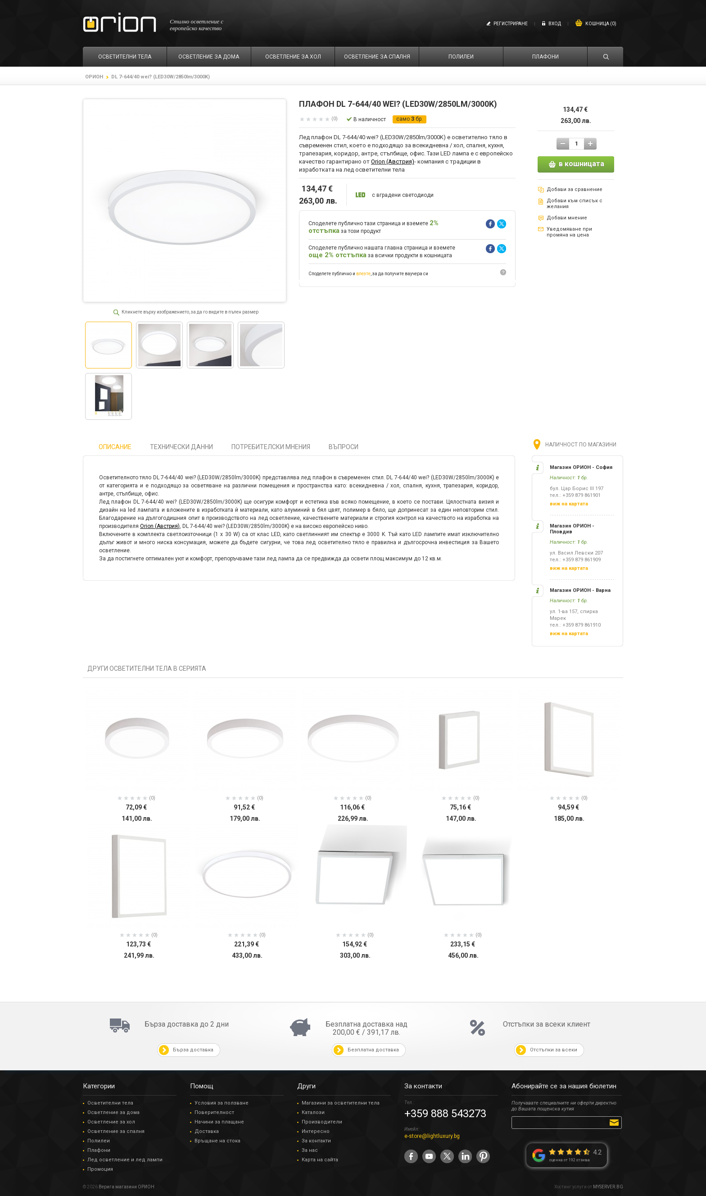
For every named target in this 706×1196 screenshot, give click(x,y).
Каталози (313, 1112)
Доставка (207, 1131)
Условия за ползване (222, 1103)
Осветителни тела (110, 1103)
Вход (554, 23)
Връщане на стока (217, 1141)
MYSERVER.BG (608, 1186)
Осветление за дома (113, 1112)
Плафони (98, 1150)
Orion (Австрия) (392, 161)
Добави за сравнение (574, 189)
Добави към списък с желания (574, 203)
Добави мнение (567, 218)
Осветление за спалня (116, 1131)
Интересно (316, 1131)
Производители (322, 1122)
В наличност (369, 119)
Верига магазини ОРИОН (126, 1186)
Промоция (100, 1169)
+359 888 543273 (445, 1113)
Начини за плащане (219, 1122)
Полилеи (98, 1141)
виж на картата (569, 504)
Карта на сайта (320, 1160)
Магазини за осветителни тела (341, 1103)
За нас (310, 1150)
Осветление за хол (111, 1122)
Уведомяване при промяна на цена (569, 232)
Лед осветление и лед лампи (125, 1160)
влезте (363, 273)
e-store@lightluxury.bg (432, 1136)
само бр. (409, 119)
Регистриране (510, 23)
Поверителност (214, 1112)
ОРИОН (94, 77)
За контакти (316, 1141)
